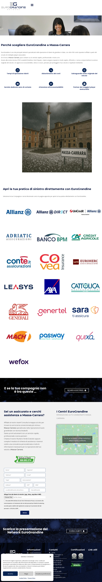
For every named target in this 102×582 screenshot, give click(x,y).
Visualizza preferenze (43, 574)
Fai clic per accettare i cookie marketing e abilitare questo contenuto (77, 439)
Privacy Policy (31, 578)
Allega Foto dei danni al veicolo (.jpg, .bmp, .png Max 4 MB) (22, 494)
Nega (26, 574)
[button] (50, 557)
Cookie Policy (23, 578)
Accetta (10, 574)
